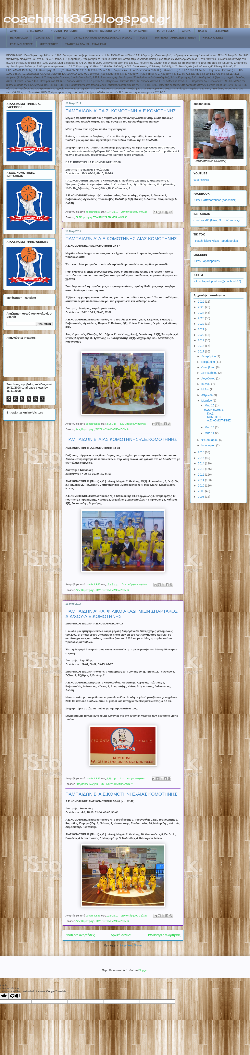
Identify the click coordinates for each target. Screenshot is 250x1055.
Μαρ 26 (210, 405)
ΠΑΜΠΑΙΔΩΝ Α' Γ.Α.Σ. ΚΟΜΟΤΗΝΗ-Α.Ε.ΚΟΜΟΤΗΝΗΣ (120, 110)
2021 (201, 329)
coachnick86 (201, 179)
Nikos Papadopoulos (206, 261)
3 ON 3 (143, 37)
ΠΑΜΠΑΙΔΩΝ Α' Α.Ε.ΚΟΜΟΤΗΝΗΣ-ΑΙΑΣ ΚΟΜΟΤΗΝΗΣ (121, 238)
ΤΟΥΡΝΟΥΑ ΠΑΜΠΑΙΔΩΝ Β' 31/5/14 (175, 37)
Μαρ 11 (210, 433)
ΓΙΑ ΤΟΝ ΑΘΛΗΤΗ (138, 31)
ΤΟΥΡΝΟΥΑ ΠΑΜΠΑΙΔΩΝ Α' (110, 217)
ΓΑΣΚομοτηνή (84, 217)
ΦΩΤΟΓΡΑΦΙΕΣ (49, 44)
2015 (201, 458)
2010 (201, 485)
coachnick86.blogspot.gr (86, 18)
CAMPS (202, 31)
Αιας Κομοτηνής (84, 429)
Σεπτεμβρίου (209, 372)
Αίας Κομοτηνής (84, 590)
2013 (201, 469)
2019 (201, 340)
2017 (201, 351)
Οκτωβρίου (208, 367)
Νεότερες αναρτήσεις (80, 935)
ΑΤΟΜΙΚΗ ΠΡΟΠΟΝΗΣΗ (64, 31)
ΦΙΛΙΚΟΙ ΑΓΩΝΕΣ (213, 37)
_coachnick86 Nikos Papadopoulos (215, 240)
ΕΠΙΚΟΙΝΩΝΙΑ (35, 31)
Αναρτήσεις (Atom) (131, 945)
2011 (201, 480)
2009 (201, 491)
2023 (201, 318)
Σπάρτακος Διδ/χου (87, 783)
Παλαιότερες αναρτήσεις (163, 935)
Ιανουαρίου (208, 445)
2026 (201, 301)
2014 (201, 463)
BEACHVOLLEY (19, 37)
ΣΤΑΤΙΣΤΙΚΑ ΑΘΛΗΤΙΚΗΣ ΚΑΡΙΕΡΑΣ (86, 44)
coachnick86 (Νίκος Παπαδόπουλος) (216, 220)
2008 (201, 496)
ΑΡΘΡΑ (186, 31)
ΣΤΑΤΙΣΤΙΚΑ (43, 37)
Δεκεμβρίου (208, 356)
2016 (201, 452)
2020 (201, 334)
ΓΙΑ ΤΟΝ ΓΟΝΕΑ (165, 31)
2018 (201, 345)
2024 (201, 312)
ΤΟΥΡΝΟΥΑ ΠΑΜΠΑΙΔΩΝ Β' (112, 590)
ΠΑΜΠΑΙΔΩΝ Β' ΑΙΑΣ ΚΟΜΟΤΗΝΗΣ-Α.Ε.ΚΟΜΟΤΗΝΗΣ (121, 439)
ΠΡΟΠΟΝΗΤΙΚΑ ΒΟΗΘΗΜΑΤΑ (103, 31)
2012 (201, 474)
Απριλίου (207, 395)
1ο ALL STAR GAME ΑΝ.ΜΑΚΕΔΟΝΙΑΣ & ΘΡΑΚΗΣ (103, 37)
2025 (201, 307)
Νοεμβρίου (208, 361)
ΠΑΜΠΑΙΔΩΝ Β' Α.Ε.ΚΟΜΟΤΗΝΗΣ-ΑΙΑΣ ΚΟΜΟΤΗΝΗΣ (121, 794)
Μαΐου (205, 389)
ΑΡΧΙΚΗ (14, 31)
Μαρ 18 (210, 427)
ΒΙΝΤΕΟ (61, 37)
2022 (201, 323)
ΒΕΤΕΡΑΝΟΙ (221, 31)
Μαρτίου (207, 400)
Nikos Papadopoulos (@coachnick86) (217, 281)
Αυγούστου (208, 378)
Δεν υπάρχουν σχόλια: (134, 211)
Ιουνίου (206, 384)
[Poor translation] (14, 996)
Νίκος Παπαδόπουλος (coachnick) (214, 200)
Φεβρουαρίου (210, 440)
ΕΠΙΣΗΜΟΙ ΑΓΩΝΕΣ (21, 44)
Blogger (142, 970)
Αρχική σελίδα (120, 935)
